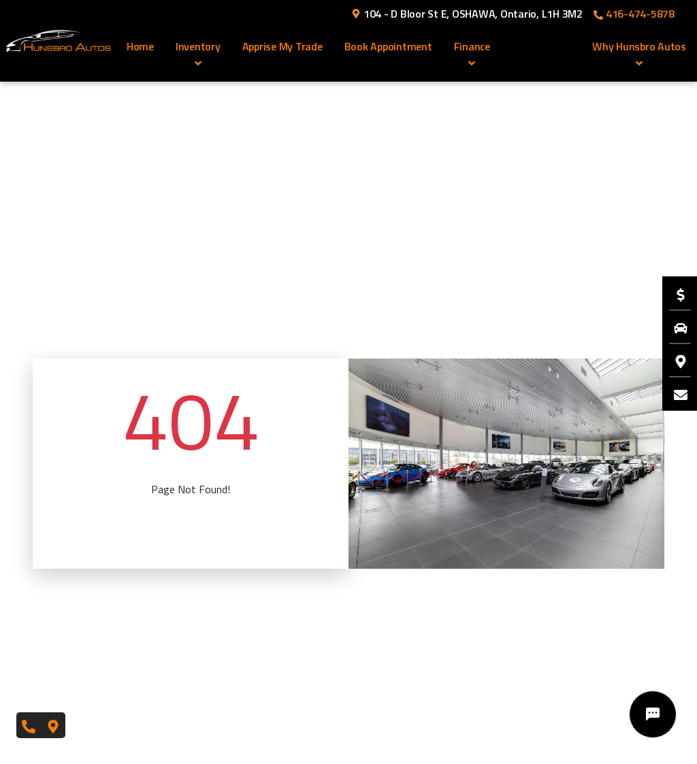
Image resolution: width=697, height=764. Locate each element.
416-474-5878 (634, 13)
